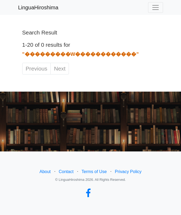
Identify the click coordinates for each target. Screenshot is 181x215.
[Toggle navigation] (155, 7)
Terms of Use (94, 171)
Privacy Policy (128, 171)
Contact (66, 171)
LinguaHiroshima (38, 7)
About (45, 171)
